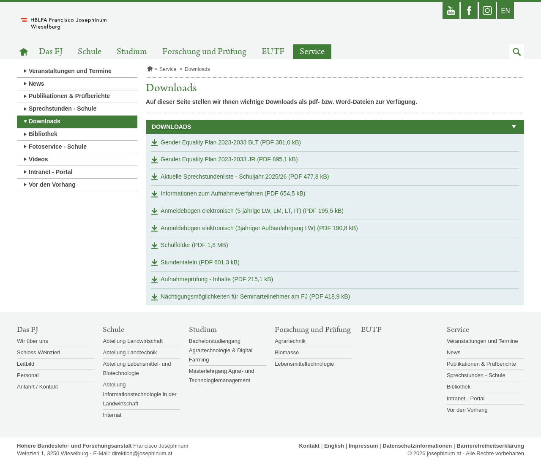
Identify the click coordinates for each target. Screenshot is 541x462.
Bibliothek (43, 133)
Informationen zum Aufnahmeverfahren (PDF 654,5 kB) (233, 193)
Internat (112, 415)
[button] (516, 51)
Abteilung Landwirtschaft (133, 341)
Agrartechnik (290, 341)
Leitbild (25, 364)
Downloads (44, 121)
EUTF (273, 52)
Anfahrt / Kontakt (37, 386)
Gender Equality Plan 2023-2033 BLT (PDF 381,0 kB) (231, 142)
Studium (132, 52)
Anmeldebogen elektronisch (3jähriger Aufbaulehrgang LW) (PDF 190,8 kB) (259, 228)
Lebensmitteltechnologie (304, 364)
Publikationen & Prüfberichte (69, 95)
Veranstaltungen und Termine (70, 71)
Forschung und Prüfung (204, 52)
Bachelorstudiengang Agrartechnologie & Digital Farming (220, 350)
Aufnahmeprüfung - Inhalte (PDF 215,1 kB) (217, 279)
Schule (89, 52)
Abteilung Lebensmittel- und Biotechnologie (137, 368)
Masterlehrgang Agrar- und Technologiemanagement (221, 375)
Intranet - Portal (50, 171)
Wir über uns (32, 341)
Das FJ (51, 52)
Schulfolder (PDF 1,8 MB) (194, 245)
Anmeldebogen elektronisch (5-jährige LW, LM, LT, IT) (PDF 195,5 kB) (252, 210)
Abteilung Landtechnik (130, 352)
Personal (27, 375)
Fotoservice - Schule (58, 146)
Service (312, 52)
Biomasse (287, 352)
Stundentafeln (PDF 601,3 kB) (200, 262)
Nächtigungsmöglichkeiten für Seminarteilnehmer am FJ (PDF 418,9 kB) (255, 296)
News (36, 83)
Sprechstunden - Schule (62, 108)
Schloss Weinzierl (38, 352)
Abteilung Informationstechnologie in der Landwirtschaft (139, 393)
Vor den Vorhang (52, 184)
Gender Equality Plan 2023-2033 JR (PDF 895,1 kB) (229, 159)
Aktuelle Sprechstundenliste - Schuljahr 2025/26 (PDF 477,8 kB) (245, 176)
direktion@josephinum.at (142, 453)
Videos (38, 159)
